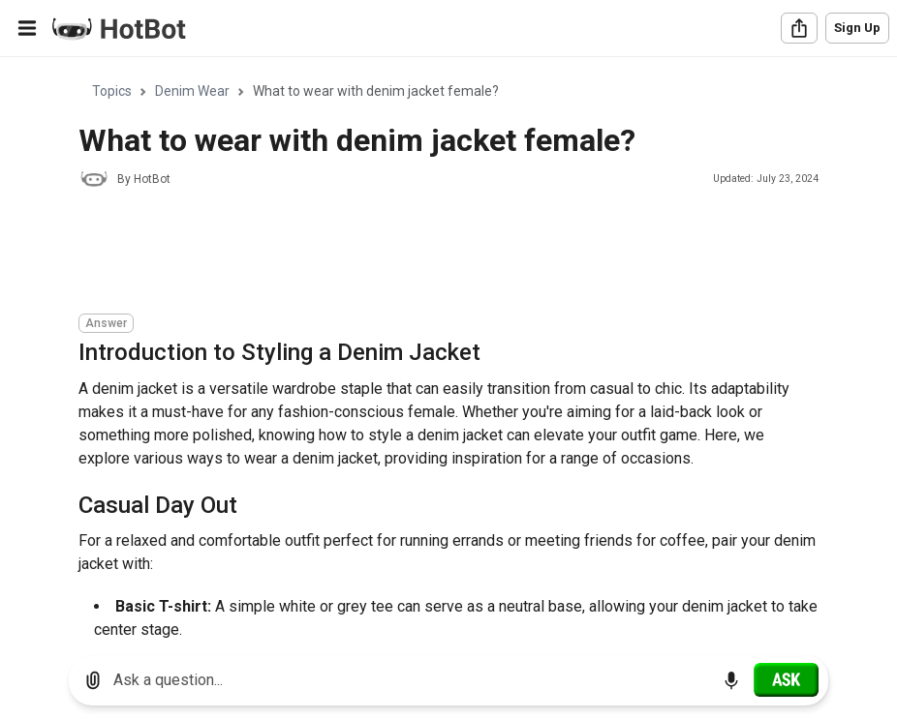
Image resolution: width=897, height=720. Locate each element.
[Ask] (786, 679)
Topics (112, 91)
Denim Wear (192, 91)
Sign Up (857, 27)
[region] (448, 349)
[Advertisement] (431, 253)
